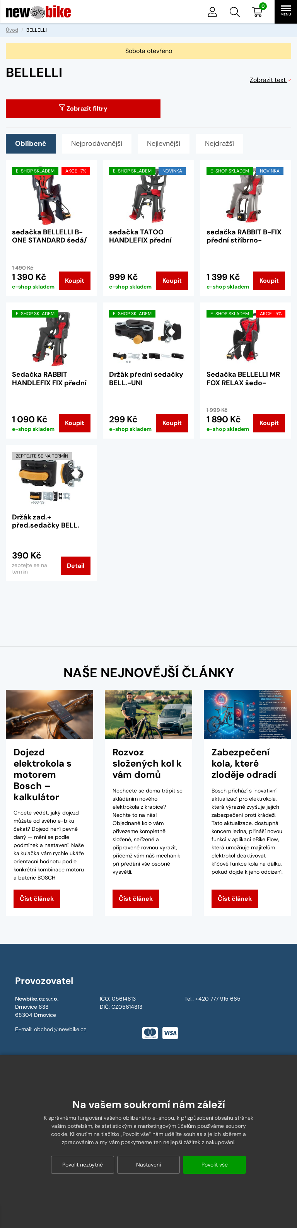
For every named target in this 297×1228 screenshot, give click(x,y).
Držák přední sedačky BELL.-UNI (146, 379)
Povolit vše (214, 1164)
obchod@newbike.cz (60, 1029)
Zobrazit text (270, 80)
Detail (75, 566)
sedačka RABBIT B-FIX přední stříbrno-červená (244, 240)
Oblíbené (30, 143)
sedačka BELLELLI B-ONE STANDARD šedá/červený (49, 240)
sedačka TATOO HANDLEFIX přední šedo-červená (140, 240)
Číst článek (37, 899)
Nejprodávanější (96, 143)
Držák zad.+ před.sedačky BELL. (45, 521)
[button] (235, 12)
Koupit (74, 281)
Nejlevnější (163, 143)
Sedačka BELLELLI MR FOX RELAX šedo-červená (243, 383)
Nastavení (148, 1164)
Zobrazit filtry (83, 108)
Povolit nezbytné (82, 1164)
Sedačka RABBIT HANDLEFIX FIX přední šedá (49, 383)
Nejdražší (219, 143)
